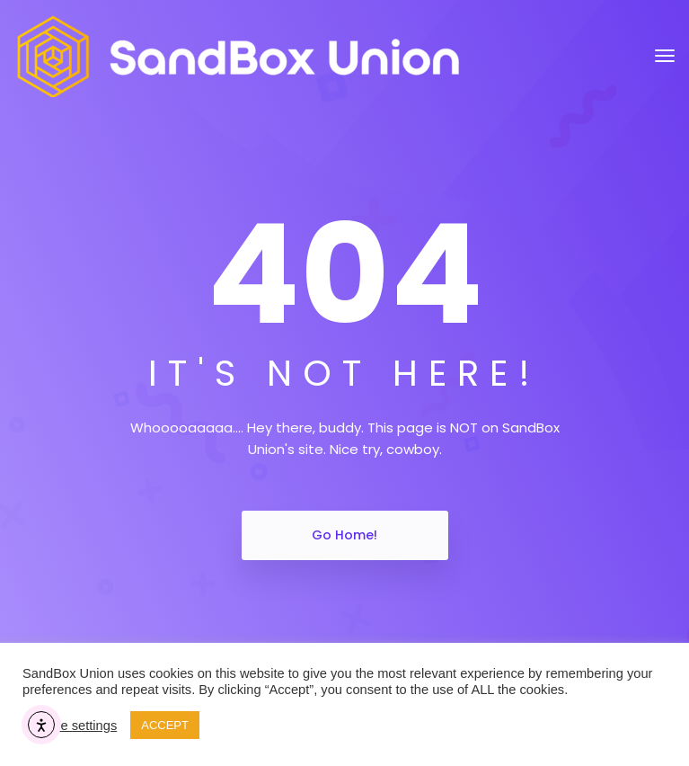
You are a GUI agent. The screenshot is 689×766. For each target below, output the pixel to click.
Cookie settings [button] (72, 725)
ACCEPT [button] (165, 725)
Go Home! (344, 535)
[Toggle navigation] (665, 56)
